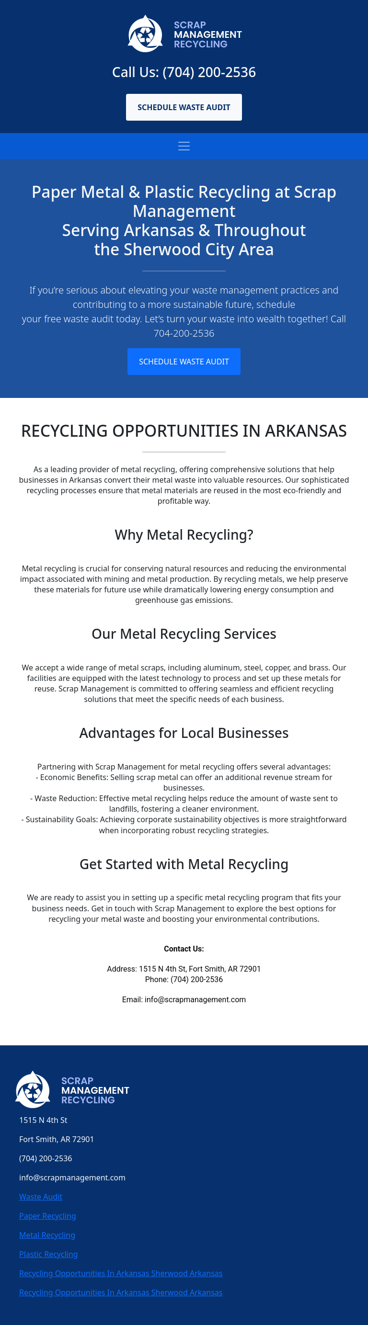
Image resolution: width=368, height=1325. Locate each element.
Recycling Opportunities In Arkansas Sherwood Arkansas (121, 1273)
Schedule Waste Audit (184, 107)
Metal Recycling (47, 1235)
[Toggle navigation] (184, 146)
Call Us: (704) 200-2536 (184, 72)
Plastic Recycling (48, 1254)
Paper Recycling (47, 1216)
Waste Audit (40, 1196)
